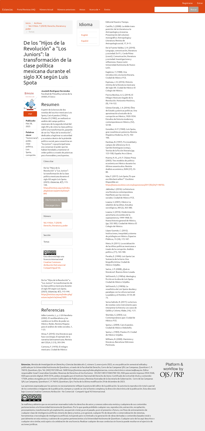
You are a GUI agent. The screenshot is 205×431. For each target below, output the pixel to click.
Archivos (38, 23)
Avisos (82, 9)
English (84, 35)
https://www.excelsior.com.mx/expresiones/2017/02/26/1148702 (152, 184)
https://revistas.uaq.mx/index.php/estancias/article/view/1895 (57, 190)
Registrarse (187, 3)
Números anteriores (66, 9)
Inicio (28, 23)
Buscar (194, 9)
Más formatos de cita (55, 199)
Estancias (7, 9)
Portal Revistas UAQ (26, 9)
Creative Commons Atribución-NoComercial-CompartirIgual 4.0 (55, 265)
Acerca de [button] (94, 9)
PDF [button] (30, 114)
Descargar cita (52, 205)
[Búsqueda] (171, 9)
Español (84, 40)
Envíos (107, 9)
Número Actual (46, 9)
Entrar (200, 3)
